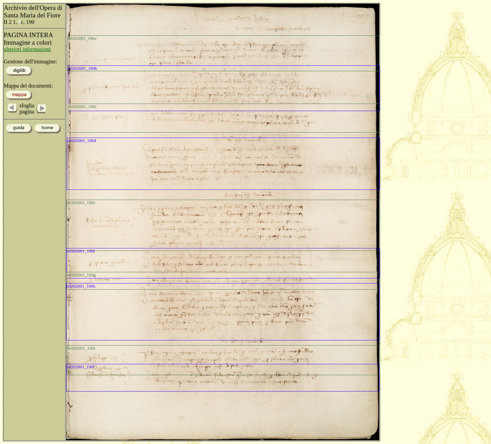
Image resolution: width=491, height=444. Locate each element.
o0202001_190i (81, 348)
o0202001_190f (81, 251)
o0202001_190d (81, 140)
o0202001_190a (82, 38)
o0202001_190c (82, 106)
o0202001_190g (81, 274)
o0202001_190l (80, 366)
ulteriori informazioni (27, 49)
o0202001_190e (81, 202)
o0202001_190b (82, 68)
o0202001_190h (80, 286)
